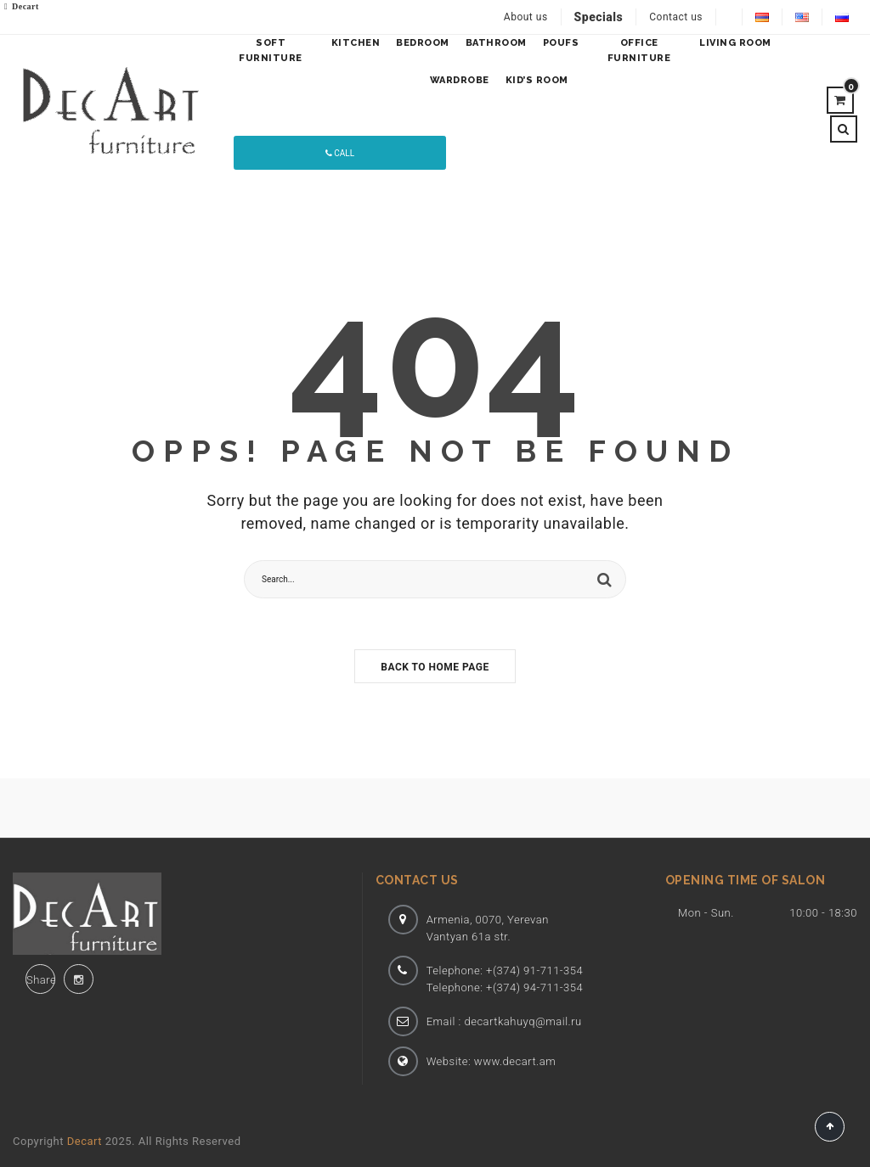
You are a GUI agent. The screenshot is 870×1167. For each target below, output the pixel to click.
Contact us (676, 17)
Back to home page (435, 667)
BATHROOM (496, 42)
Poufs (561, 42)
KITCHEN (356, 42)
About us (526, 17)
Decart (84, 1141)
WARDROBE (459, 80)
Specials (599, 17)
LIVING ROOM (735, 42)
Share (40, 979)
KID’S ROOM (537, 80)
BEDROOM (422, 42)
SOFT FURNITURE (270, 50)
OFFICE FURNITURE (639, 50)
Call (339, 153)
